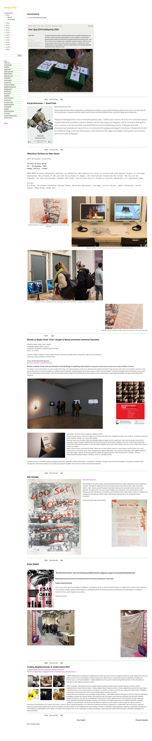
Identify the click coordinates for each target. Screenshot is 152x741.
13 (7, 42)
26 (7, 15)
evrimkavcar (7, 82)
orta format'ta (33, 14)
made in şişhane (9, 98)
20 (7, 25)
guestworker (7, 91)
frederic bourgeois (9, 84)
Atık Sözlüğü (33, 477)
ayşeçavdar (7, 69)
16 (7, 35)
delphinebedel (8, 73)
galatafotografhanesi (10, 87)
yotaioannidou (8, 117)
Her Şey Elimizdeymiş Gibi (38, 17)
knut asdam (7, 93)
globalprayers (8, 89)
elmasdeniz (7, 78)
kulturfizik (7, 96)
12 (7, 44)
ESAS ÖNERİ (33, 564)
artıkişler (6, 67)
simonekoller (7, 106)
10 (7, 49)
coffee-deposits (8, 71)
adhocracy (7, 62)
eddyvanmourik (8, 76)
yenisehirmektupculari (10, 115)
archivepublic (8, 65)
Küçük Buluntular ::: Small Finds (41, 103)
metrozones (7, 100)
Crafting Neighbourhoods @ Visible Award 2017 (48, 667)
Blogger (67, 736)
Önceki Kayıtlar (142, 720)
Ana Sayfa (81, 720)
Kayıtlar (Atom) (35, 724)
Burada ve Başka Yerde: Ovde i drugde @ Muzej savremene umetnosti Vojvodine (63, 340)
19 (7, 27)
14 (7, 40)
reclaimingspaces (9, 104)
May (9, 17)
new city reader (8, 102)
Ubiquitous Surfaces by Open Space (43, 154)
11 (7, 47)
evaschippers (8, 80)
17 (7, 32)
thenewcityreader (9, 111)
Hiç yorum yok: (53, 99)
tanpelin (6, 109)
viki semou (7, 113)
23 (7, 23)
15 (7, 37)
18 (7, 30)
